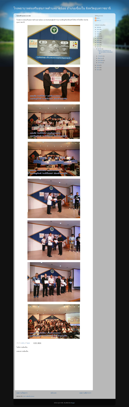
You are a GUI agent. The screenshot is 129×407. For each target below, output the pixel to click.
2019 (98, 42)
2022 (98, 36)
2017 (98, 47)
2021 (98, 38)
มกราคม (100, 62)
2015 (98, 67)
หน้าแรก (53, 393)
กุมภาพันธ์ (100, 60)
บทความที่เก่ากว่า (85, 393)
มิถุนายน (100, 58)
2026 (98, 27)
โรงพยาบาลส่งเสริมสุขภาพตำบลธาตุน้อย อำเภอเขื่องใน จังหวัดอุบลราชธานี (62, 8)
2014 (98, 69)
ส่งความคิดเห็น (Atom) (28, 396)
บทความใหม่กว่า (22, 393)
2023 (98, 34)
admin (98, 18)
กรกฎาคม (100, 56)
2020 (98, 40)
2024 (98, 31)
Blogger (73, 402)
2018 (98, 44)
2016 (98, 65)
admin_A (99, 20)
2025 (98, 29)
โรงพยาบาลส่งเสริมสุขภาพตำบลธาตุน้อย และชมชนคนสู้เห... (105, 52)
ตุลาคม (100, 48)
